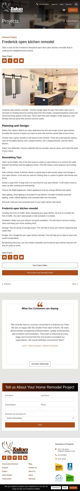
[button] (76, 4)
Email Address (10, 405)
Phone (43, 405)
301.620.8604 (44, 4)
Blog (30, 464)
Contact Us (33, 468)
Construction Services (10, 464)
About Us (55, 4)
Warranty (68, 4)
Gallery (4, 471)
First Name (9, 396)
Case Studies (7, 475)
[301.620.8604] (37, 4)
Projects (5, 468)
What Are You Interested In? (15, 414)
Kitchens (6, 37)
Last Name (45, 396)
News (61, 4)
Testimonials (6, 479)
